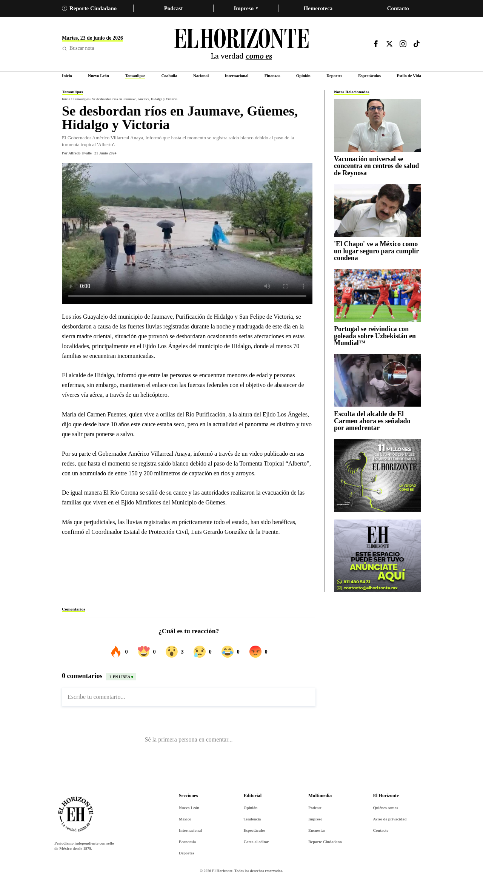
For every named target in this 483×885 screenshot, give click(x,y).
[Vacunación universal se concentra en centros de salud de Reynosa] (377, 125)
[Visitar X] (389, 43)
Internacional (190, 830)
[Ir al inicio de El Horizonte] (241, 44)
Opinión (250, 808)
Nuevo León (189, 808)
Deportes (186, 853)
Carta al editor (256, 842)
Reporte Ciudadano (89, 8)
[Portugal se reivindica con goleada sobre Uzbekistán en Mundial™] (377, 295)
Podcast (173, 8)
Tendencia (252, 819)
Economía (187, 842)
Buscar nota (78, 48)
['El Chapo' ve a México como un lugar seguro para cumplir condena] (377, 210)
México (185, 819)
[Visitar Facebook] (375, 43)
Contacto (398, 8)
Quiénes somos (385, 808)
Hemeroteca (318, 8)
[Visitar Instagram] (403, 43)
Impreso (246, 8)
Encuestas (316, 830)
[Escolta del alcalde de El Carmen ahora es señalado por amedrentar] (377, 380)
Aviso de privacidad (389, 819)
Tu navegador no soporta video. (187, 233)
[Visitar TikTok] (416, 43)
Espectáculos (254, 830)
